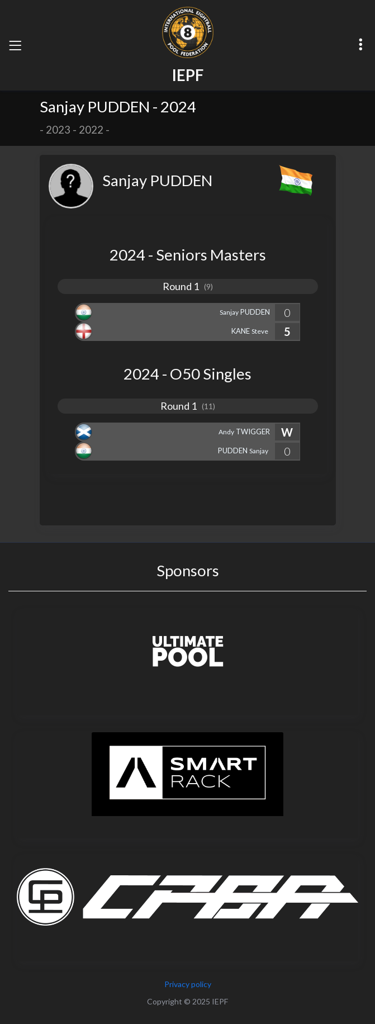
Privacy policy (187, 984)
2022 (91, 130)
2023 (58, 130)
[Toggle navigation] (15, 45)
